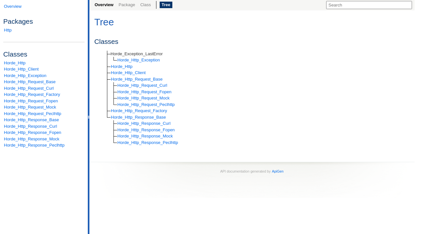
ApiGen (278, 171)
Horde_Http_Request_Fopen (31, 100)
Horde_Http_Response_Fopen (32, 132)
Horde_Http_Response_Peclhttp (34, 145)
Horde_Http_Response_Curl (30, 126)
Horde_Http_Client (21, 69)
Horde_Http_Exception (25, 75)
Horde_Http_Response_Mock (32, 138)
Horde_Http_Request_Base (30, 81)
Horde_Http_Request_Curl (29, 88)
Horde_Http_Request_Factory (32, 94)
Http (8, 30)
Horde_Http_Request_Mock (30, 107)
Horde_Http (14, 62)
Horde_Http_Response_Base (31, 119)
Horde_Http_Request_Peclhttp (32, 113)
